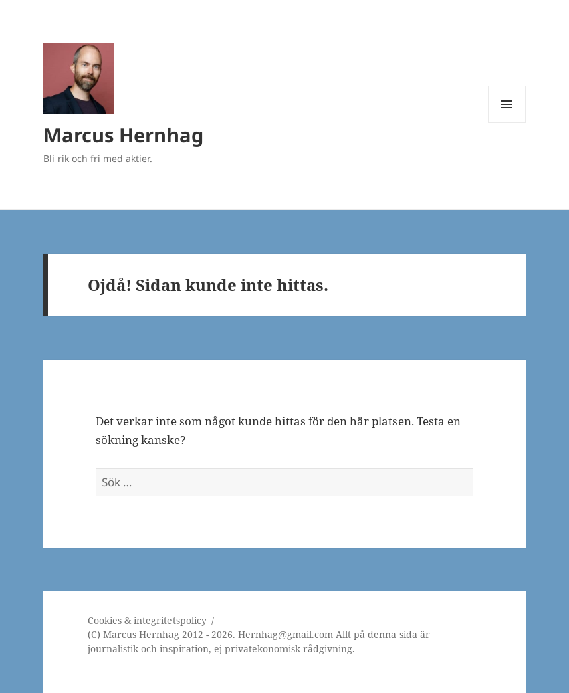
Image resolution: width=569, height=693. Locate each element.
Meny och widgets (507, 122)
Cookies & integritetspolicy (147, 620)
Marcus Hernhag (123, 135)
